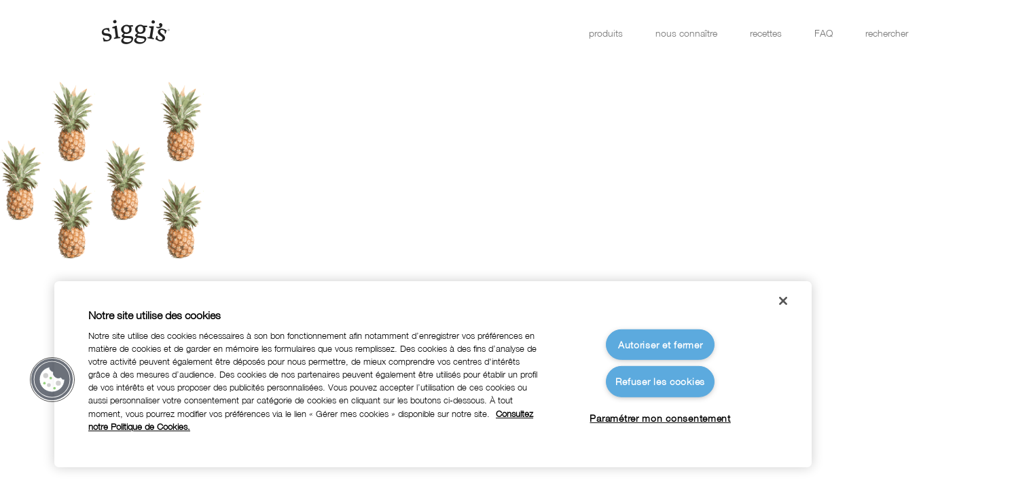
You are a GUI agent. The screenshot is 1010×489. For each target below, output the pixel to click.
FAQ (823, 33)
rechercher (886, 33)
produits (606, 33)
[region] (433, 374)
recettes (766, 33)
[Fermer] (783, 301)
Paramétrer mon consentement (660, 418)
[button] (52, 379)
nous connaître (686, 33)
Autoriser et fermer (660, 344)
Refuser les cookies (660, 381)
